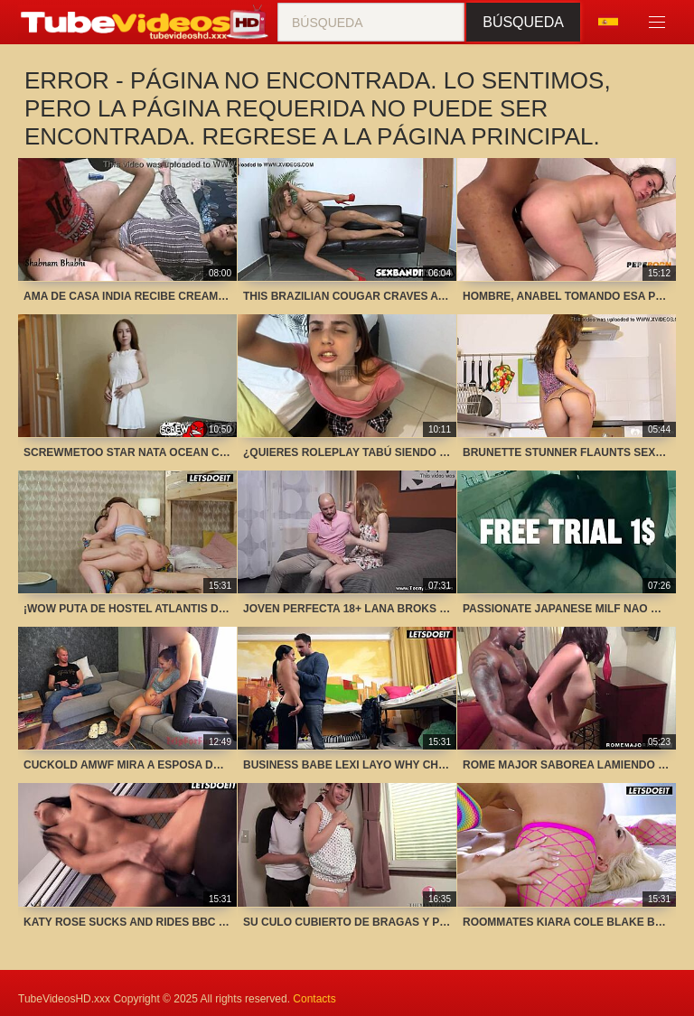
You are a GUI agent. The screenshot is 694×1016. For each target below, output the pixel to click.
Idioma (608, 21)
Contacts (314, 999)
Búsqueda (523, 22)
